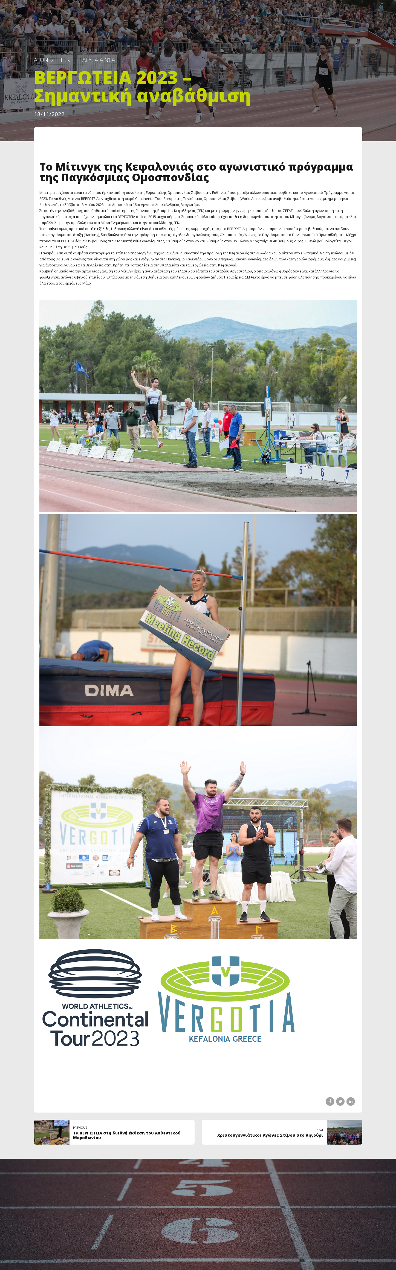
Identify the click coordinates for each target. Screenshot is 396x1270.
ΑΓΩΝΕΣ (44, 60)
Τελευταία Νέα (95, 60)
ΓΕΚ (65, 60)
